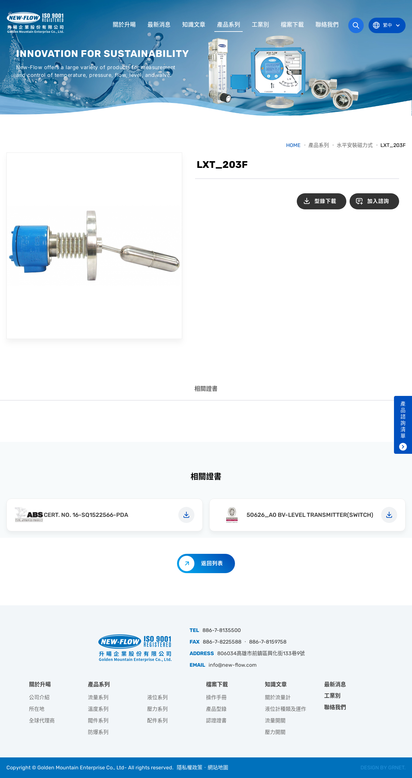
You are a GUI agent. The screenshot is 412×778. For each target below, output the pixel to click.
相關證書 (206, 388)
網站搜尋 (356, 25)
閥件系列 (98, 721)
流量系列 (98, 697)
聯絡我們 (327, 24)
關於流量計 (278, 697)
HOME (293, 145)
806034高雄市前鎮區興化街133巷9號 (261, 653)
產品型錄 (216, 709)
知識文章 (193, 24)
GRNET (396, 767)
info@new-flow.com (233, 665)
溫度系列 (98, 709)
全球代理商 (42, 721)
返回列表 (212, 563)
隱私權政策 (189, 767)
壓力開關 (275, 732)
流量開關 (275, 721)
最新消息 (159, 24)
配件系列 (157, 721)
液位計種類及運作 (285, 709)
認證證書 (216, 721)
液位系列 (157, 697)
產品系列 (228, 24)
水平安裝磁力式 (355, 145)
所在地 (36, 709)
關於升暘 (124, 24)
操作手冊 (216, 697)
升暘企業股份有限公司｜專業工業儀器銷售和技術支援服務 (36, 22)
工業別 (260, 24)
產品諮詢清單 (403, 420)
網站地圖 (218, 767)
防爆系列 (98, 732)
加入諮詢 (378, 201)
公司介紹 (39, 697)
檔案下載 (292, 24)
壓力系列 (157, 709)
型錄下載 (325, 201)
